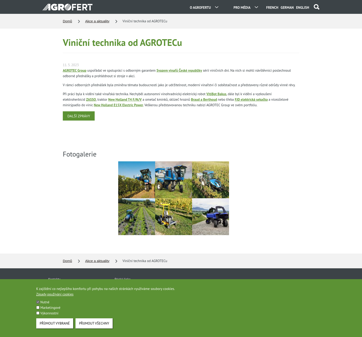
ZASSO (91, 99)
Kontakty (54, 279)
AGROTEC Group (74, 70)
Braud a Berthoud (204, 99)
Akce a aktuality (97, 21)
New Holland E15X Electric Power (118, 105)
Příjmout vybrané (55, 328)
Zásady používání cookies (54, 299)
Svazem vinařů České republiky (179, 70)
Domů (67, 21)
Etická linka (123, 279)
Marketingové (50, 312)
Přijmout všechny (94, 328)
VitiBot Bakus (216, 94)
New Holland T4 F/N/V (125, 99)
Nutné (44, 306)
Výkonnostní (49, 318)
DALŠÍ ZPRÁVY (78, 116)
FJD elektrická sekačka (251, 99)
